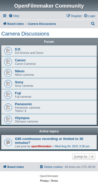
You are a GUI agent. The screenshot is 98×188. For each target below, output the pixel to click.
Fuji (18, 93)
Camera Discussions (25, 34)
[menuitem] (14, 16)
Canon (20, 60)
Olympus (22, 118)
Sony (19, 82)
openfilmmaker (41, 146)
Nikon (20, 71)
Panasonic (23, 104)
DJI (17, 49)
